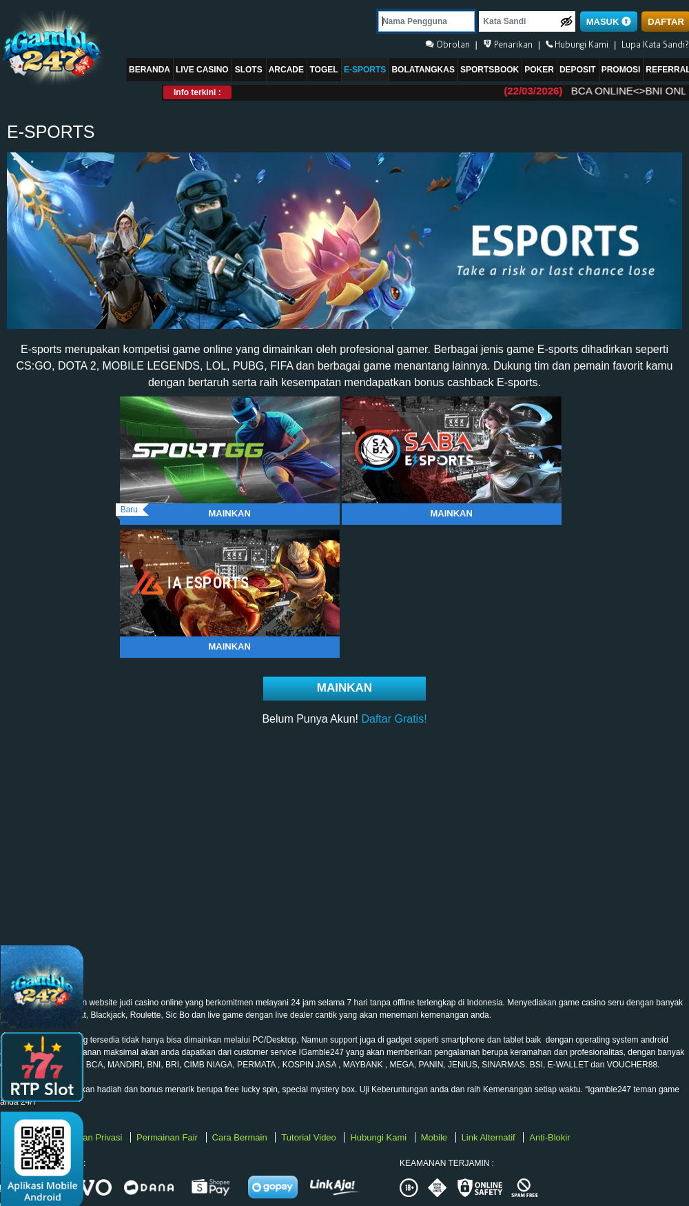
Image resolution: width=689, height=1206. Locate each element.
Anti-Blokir (549, 1137)
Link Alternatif (490, 1137)
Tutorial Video (309, 1137)
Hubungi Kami (379, 1137)
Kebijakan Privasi (89, 1137)
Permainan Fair (168, 1137)
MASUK (608, 22)
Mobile (435, 1137)
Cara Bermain (241, 1137)
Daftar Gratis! (393, 719)
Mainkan (229, 513)
